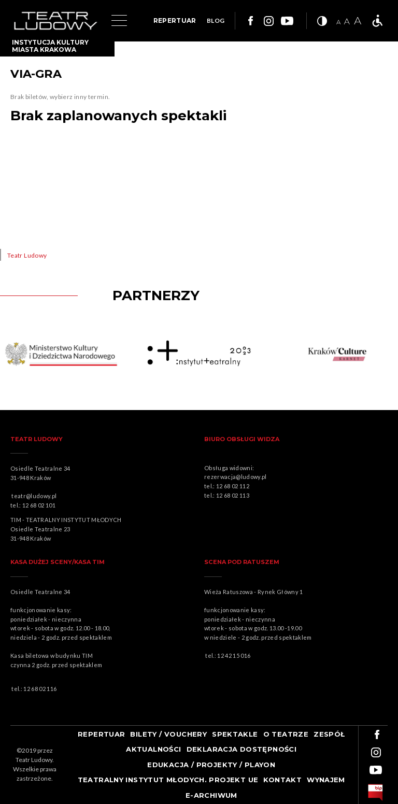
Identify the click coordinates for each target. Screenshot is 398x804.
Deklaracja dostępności (242, 749)
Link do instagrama (268, 21)
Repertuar (101, 734)
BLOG (215, 20)
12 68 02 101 (38, 505)
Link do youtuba (287, 21)
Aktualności (153, 749)
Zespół (329, 734)
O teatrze (286, 734)
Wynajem (326, 779)
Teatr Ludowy (27, 255)
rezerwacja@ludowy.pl (236, 476)
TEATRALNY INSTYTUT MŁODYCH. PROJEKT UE (168, 779)
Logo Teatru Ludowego (55, 21)
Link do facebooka (249, 21)
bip (375, 792)
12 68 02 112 (232, 486)
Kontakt (282, 779)
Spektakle (235, 734)
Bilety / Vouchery (168, 734)
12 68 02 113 (232, 495)
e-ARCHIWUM (211, 795)
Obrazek (64, 354)
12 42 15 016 (233, 655)
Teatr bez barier (377, 20)
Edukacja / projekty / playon (211, 764)
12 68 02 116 (39, 688)
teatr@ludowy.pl (35, 495)
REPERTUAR (174, 20)
